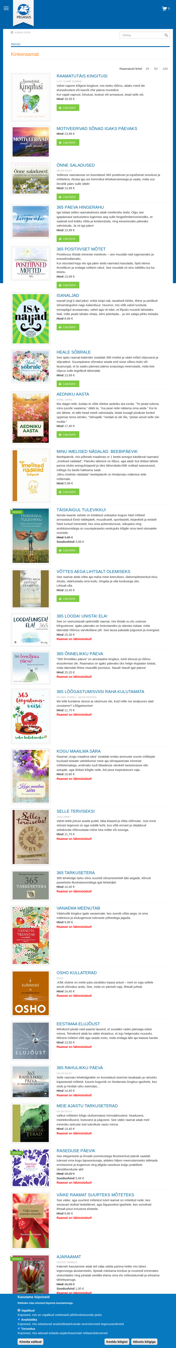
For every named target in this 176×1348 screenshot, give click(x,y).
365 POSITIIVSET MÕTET (81, 249)
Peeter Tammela (67, 1262)
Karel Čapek (64, 399)
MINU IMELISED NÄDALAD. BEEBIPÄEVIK (97, 451)
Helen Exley (64, 170)
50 (156, 68)
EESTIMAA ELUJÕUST (78, 1024)
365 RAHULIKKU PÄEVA (80, 1067)
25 (147, 68)
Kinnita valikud (30, 1341)
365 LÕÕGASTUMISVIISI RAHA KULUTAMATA (100, 691)
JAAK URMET (64, 817)
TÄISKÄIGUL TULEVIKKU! (81, 510)
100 (165, 68)
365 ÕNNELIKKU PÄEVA (80, 653)
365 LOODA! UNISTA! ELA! (82, 616)
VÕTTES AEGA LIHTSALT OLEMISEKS (93, 571)
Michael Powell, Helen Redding (77, 697)
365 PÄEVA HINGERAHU (80, 207)
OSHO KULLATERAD (77, 972)
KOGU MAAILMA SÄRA (79, 751)
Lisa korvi (69, 107)
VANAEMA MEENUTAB (78, 908)
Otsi (167, 35)
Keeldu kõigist (117, 1341)
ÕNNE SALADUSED (76, 165)
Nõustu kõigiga (144, 1341)
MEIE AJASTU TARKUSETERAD (87, 1106)
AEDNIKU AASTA (73, 394)
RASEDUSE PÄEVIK (76, 1150)
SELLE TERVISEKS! (76, 811)
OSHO (60, 978)
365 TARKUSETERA (76, 872)
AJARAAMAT (69, 1256)
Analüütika (29, 1319)
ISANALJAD (68, 295)
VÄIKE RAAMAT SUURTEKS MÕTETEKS (95, 1195)
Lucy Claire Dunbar (69, 81)
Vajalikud (27, 1310)
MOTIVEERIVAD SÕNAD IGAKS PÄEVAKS (97, 128)
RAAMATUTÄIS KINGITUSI (82, 76)
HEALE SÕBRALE (74, 352)
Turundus (28, 1328)
